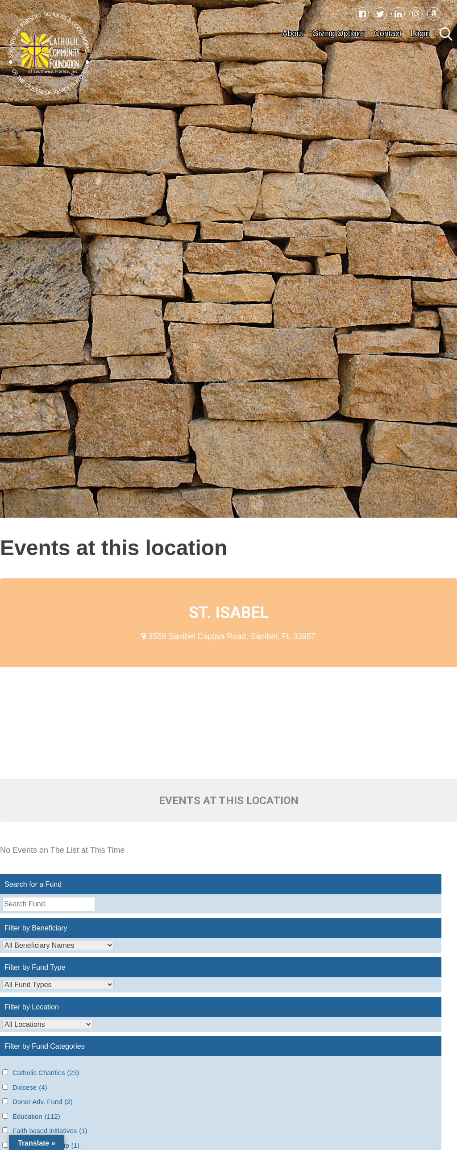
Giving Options (338, 33)
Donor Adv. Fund (42, 1102)
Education (36, 1117)
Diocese (29, 1088)
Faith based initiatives (49, 1131)
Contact (388, 33)
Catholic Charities (45, 1073)
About (293, 33)
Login (420, 33)
